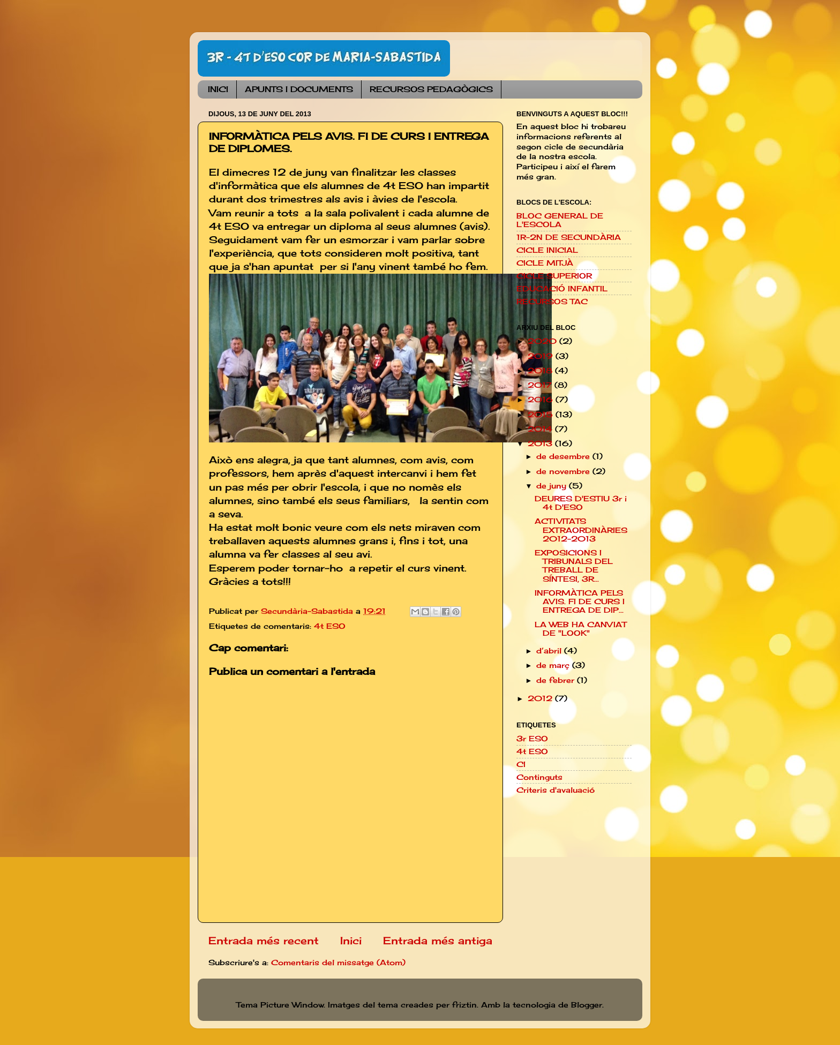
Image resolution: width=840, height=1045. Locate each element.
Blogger (586, 1005)
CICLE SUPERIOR (554, 276)
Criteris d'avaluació (555, 790)
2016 (542, 399)
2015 (542, 414)
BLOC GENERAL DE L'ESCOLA (559, 220)
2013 (541, 443)
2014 (541, 429)
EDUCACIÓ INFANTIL (562, 288)
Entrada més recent (263, 940)
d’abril (550, 650)
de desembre (564, 456)
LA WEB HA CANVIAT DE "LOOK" (580, 628)
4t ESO (330, 626)
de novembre (564, 471)
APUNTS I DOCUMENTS (299, 89)
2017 (541, 385)
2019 (542, 356)
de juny (552, 486)
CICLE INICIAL (547, 250)
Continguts (539, 777)
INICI (218, 89)
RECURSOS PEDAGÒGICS (431, 89)
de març (554, 665)
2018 (541, 370)
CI (521, 764)
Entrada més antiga (437, 940)
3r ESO (532, 738)
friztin (464, 1005)
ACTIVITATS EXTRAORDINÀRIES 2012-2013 (581, 530)
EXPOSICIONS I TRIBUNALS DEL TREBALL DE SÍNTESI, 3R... (574, 565)
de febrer (556, 680)
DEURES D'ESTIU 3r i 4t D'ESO (581, 503)
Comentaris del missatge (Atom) (338, 962)
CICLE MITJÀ (544, 263)
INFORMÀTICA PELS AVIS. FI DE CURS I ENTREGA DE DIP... (580, 601)
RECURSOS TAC (552, 301)
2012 (541, 698)
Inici (351, 940)
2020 (543, 341)
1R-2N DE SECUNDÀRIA (568, 237)
